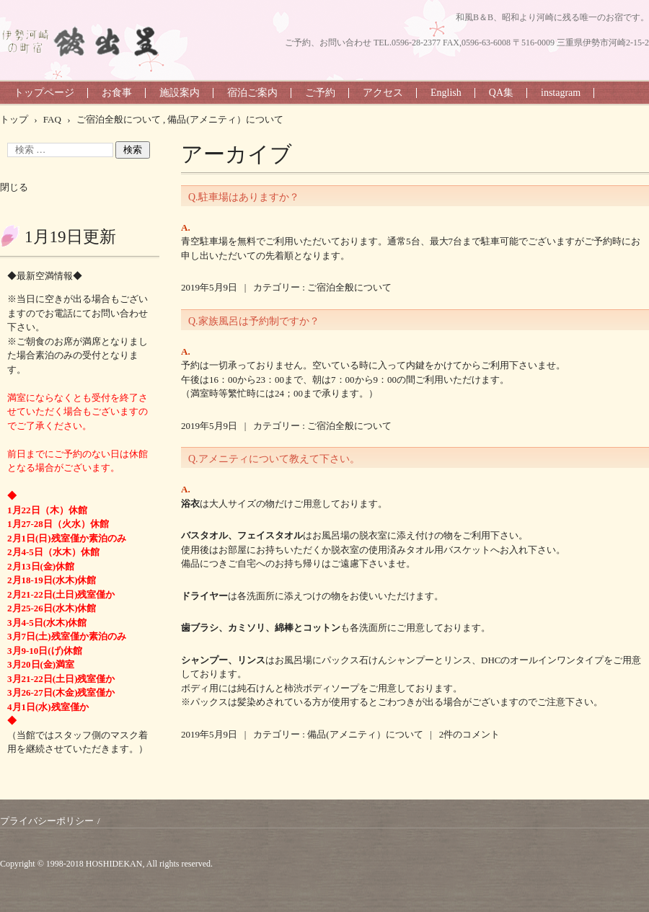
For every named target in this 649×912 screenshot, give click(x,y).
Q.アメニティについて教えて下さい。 (274, 458)
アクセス (383, 92)
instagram (560, 92)
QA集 (501, 92)
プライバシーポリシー (47, 820)
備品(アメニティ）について (365, 734)
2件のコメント (469, 734)
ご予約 (320, 92)
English (446, 92)
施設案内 (179, 92)
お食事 (117, 92)
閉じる (14, 187)
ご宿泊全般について (349, 287)
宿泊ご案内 (252, 92)
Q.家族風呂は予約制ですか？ (253, 321)
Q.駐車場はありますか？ (243, 197)
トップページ (44, 92)
